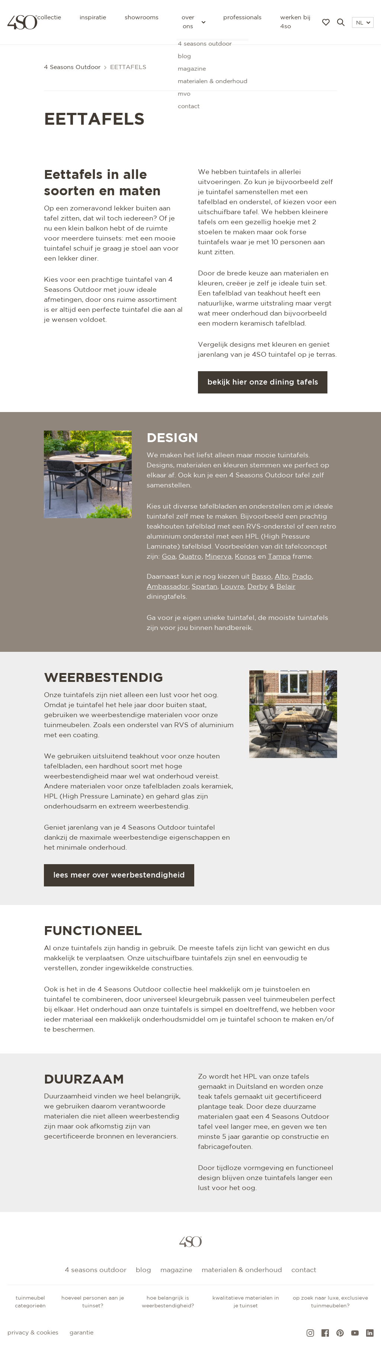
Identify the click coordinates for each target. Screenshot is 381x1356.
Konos (245, 557)
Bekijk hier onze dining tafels (262, 382)
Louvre (232, 587)
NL (363, 23)
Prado (302, 577)
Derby (257, 587)
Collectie (49, 17)
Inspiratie (93, 17)
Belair (285, 587)
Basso (261, 577)
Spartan (204, 587)
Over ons (193, 22)
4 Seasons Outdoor (72, 67)
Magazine (176, 1270)
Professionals (242, 17)
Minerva (218, 557)
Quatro (190, 557)
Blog (143, 1270)
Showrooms (142, 17)
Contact (303, 1270)
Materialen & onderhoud (242, 1270)
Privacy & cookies (32, 1333)
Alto (282, 577)
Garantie (81, 1333)
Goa (168, 557)
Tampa (279, 557)
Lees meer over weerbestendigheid (119, 875)
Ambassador (167, 587)
